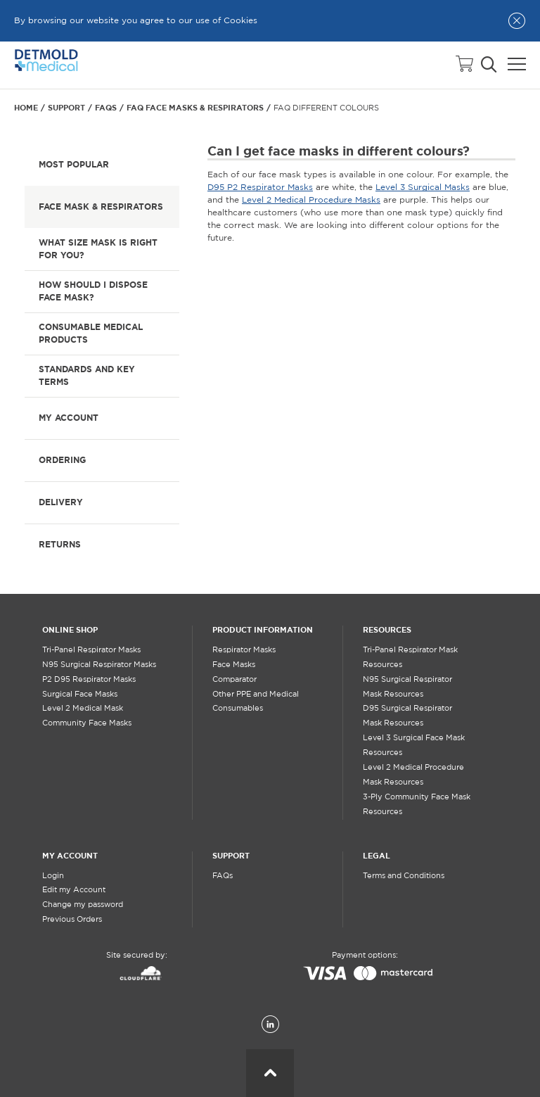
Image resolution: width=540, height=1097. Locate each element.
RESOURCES (387, 630)
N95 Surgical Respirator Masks (99, 664)
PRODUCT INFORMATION (262, 630)
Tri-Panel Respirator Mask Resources (410, 657)
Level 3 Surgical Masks (422, 187)
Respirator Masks (244, 650)
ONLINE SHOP (70, 630)
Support (66, 107)
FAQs (106, 107)
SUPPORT (231, 855)
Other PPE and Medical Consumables (255, 702)
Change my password (82, 904)
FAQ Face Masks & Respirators (195, 107)
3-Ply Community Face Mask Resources (416, 805)
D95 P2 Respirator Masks (260, 187)
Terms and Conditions (403, 876)
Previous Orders (72, 919)
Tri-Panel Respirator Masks (91, 650)
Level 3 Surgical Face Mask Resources (414, 745)
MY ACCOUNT (70, 855)
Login (53, 876)
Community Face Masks (86, 723)
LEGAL (376, 855)
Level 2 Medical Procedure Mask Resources (413, 775)
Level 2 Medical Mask (82, 708)
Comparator (234, 679)
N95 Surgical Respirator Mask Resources (407, 687)
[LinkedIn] (270, 1025)
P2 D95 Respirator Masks (89, 679)
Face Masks (233, 664)
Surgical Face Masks (79, 694)
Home (26, 107)
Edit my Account (73, 890)
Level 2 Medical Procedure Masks (311, 200)
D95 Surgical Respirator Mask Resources (407, 716)
